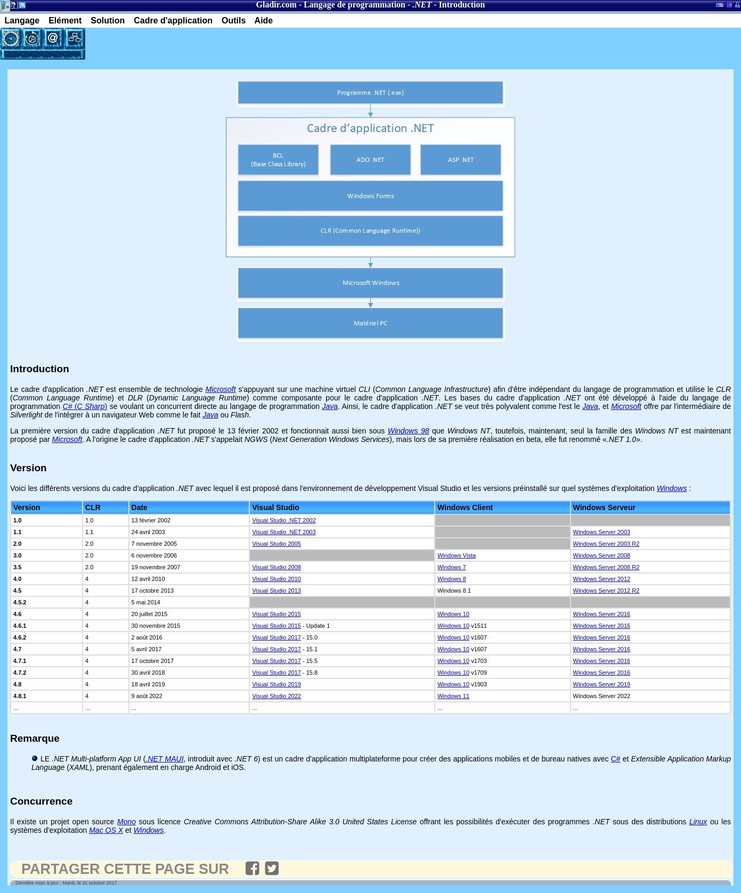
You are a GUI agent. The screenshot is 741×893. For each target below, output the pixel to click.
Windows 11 (453, 696)
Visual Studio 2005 (276, 543)
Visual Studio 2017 (276, 637)
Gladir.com (276, 4)
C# (616, 759)
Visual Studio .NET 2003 (283, 532)
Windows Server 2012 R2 (606, 590)
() (85, 406)
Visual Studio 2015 (276, 614)
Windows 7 (451, 567)
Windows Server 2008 (602, 555)
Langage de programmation (354, 4)
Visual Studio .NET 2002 (283, 520)
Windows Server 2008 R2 (606, 567)
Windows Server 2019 (602, 684)
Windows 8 (451, 579)
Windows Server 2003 (602, 532)
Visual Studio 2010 (276, 579)
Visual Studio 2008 (276, 567)
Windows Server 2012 (602, 579)
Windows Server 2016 (602, 614)
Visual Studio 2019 (276, 684)
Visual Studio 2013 (276, 590)
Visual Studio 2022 (276, 696)
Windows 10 (453, 614)
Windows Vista (456, 555)
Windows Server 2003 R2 (606, 543)
